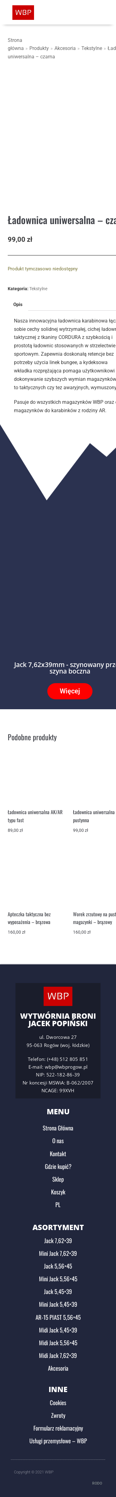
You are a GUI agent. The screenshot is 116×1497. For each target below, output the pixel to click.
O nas (58, 1140)
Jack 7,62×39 (58, 1239)
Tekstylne (91, 48)
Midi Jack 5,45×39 (58, 1329)
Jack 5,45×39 (58, 1291)
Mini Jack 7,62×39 (58, 1252)
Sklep (58, 1178)
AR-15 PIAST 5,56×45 (58, 1316)
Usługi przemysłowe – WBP (58, 1440)
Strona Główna (58, 1127)
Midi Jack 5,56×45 (58, 1342)
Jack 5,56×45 (58, 1265)
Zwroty (58, 1414)
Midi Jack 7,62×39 (58, 1354)
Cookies (58, 1401)
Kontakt (58, 1152)
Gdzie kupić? (58, 1165)
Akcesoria (65, 48)
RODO (97, 1483)
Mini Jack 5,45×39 (58, 1303)
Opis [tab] (18, 304)
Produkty (39, 48)
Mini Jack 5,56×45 (58, 1278)
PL (58, 1204)
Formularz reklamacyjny (58, 1427)
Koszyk (58, 1191)
